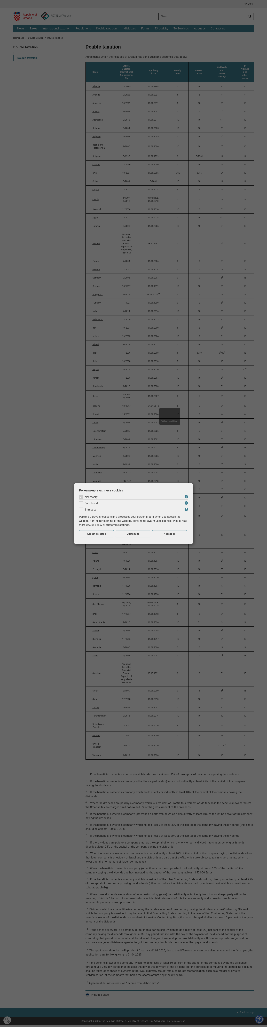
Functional (91, 503)
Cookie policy (94, 524)
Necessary (91, 496)
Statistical (91, 509)
